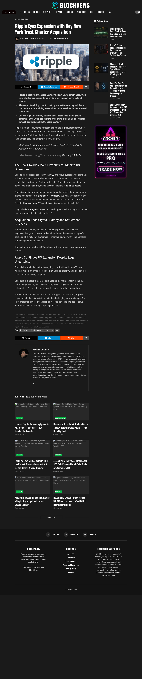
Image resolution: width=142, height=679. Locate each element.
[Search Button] (110, 12)
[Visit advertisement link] (110, 152)
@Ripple (37, 145)
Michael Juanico (29, 38)
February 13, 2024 (45, 38)
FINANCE (59, 11)
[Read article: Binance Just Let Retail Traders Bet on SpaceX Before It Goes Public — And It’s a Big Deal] (70, 411)
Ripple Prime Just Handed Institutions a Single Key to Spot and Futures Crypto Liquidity (32, 501)
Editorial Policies (71, 561)
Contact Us (71, 557)
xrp (57, 330)
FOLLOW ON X (9, 12)
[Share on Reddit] (71, 87)
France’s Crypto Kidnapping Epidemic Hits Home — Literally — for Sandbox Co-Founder (32, 427)
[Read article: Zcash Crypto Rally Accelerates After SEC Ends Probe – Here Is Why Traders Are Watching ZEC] (70, 448)
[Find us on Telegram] (25, 12)
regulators (19, 233)
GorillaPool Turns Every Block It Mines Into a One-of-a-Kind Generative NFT (118, 32)
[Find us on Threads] (29, 12)
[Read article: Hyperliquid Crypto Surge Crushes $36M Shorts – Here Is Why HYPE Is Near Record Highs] (70, 485)
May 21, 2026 (19, 435)
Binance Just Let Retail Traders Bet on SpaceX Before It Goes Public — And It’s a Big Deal (70, 427)
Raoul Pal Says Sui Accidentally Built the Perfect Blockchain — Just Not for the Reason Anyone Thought (31, 464)
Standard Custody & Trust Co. (52, 131)
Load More (52, 517)
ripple (46, 330)
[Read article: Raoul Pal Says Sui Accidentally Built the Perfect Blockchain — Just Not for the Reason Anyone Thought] (32, 448)
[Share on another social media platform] (86, 87)
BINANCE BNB (60, 418)
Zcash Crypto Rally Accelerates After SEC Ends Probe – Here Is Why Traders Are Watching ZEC (70, 464)
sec (52, 330)
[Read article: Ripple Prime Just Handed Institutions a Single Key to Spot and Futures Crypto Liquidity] (32, 485)
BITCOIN (36, 11)
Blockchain (24, 330)
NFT (91, 11)
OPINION (100, 11)
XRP (64, 128)
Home (17, 19)
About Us (71, 554)
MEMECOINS (81, 11)
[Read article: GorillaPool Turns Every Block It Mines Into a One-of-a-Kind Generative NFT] (101, 32)
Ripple (18, 128)
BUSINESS (24, 19)
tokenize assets (73, 185)
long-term (34, 209)
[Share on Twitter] (26, 87)
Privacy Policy (71, 569)
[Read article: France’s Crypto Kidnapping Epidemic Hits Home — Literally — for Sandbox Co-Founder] (32, 411)
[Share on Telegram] (49, 87)
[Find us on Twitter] (20, 12)
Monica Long (30, 203)
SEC (52, 175)
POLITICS (69, 11)
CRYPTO (46, 11)
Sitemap (71, 572)
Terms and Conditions (71, 565)
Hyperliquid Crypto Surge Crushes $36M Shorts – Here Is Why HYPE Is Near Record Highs (69, 501)
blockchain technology (48, 195)
